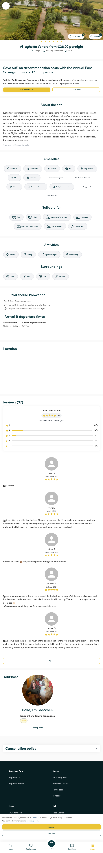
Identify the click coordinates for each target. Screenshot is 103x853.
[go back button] (6, 6)
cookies (36, 817)
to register (57, 795)
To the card (58, 789)
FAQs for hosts (15, 812)
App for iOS (14, 777)
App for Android (16, 783)
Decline (51, 833)
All (52, 661)
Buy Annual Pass (26, 89)
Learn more (76, 89)
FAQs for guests (60, 777)
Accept (51, 827)
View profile (38, 727)
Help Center (58, 812)
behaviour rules (60, 783)
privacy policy (32, 820)
